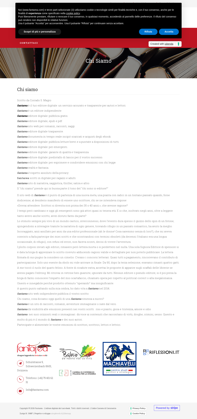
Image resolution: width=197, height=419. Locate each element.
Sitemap (67, 413)
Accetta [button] (168, 31)
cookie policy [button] (73, 13)
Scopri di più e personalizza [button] (40, 31)
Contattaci (29, 42)
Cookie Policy (139, 413)
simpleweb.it (56, 413)
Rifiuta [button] (148, 31)
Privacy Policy (139, 408)
